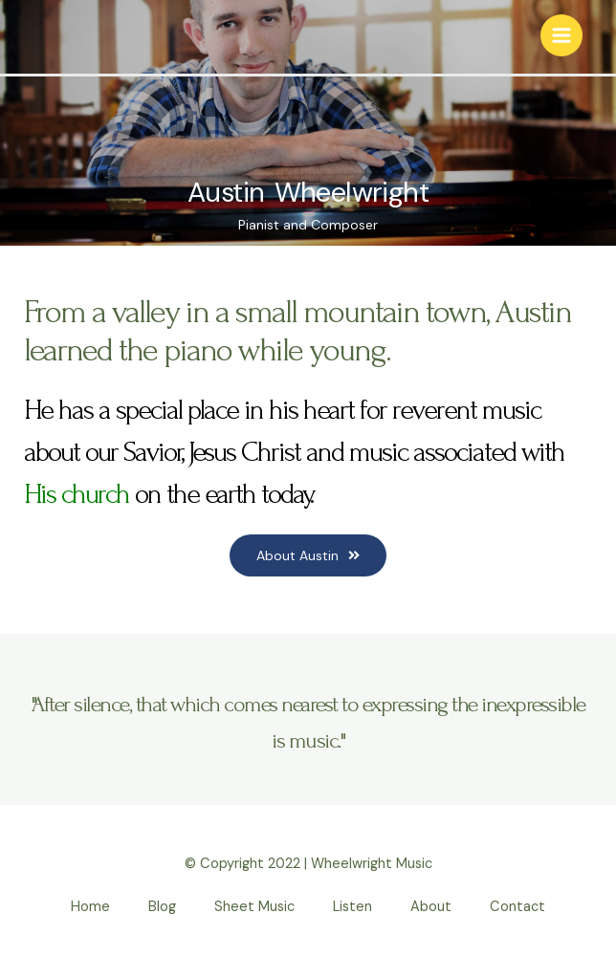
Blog (162, 907)
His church (76, 494)
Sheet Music (254, 907)
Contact (517, 907)
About (430, 907)
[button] (308, 555)
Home (90, 907)
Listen (352, 907)
